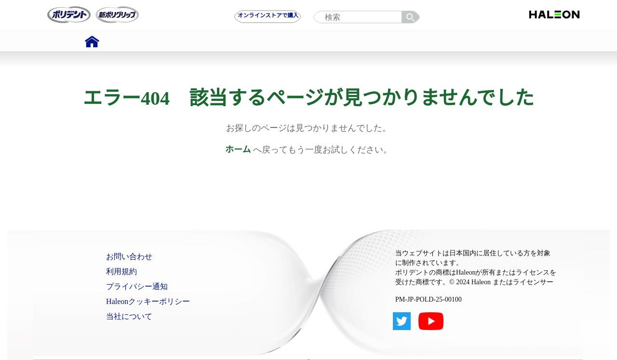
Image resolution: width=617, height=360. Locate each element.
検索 (412, 17)
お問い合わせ (129, 256)
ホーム (238, 149)
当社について (129, 316)
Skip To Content (33, 4)
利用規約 (121, 271)
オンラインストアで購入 (268, 15)
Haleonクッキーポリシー (148, 301)
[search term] (369, 17)
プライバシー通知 (137, 286)
